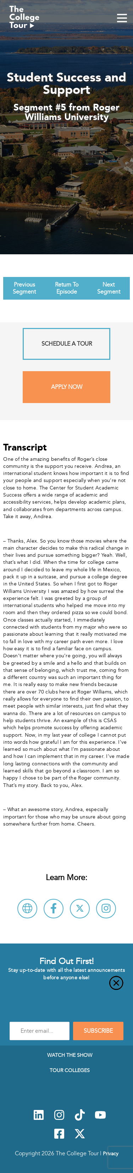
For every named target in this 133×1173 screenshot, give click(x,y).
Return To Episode (66, 288)
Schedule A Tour (66, 343)
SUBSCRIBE (98, 1031)
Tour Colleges (70, 1070)
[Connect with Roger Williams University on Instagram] (106, 908)
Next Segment (108, 288)
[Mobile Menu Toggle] (122, 18)
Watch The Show (69, 1055)
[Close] (66, 987)
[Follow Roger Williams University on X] (80, 908)
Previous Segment (24, 288)
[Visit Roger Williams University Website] (27, 908)
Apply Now (66, 387)
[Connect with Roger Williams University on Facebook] (53, 908)
